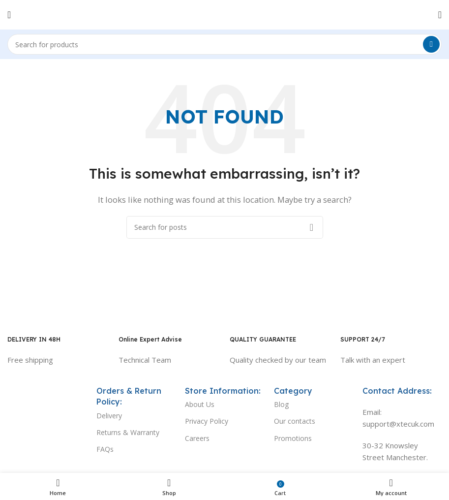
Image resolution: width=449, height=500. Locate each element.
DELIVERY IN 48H (33, 339)
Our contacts (294, 421)
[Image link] (47, 396)
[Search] (224, 44)
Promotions (293, 438)
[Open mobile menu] (9, 15)
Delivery (109, 415)
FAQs (105, 449)
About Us (199, 404)
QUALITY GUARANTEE (263, 339)
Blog (281, 404)
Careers (197, 438)
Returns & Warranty (127, 432)
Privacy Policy (206, 421)
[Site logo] (224, 14)
